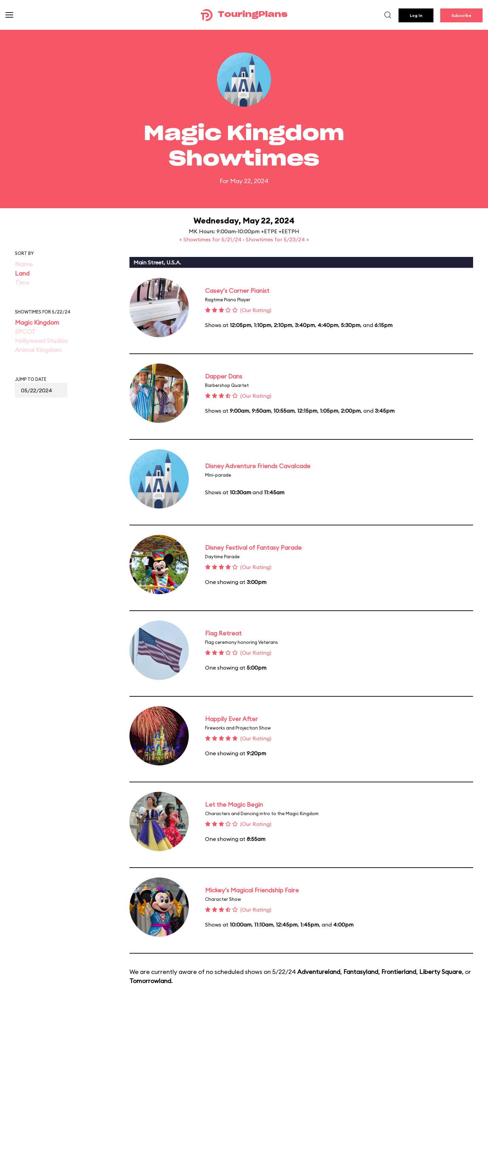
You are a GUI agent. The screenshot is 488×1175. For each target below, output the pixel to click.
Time (22, 282)
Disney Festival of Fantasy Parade (253, 547)
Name (24, 264)
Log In (416, 15)
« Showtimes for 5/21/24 (211, 239)
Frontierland (398, 972)
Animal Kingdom (38, 350)
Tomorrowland (150, 981)
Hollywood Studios (41, 341)
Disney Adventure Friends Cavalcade (257, 466)
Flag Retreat (223, 633)
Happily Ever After (231, 719)
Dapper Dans (223, 376)
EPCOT (25, 331)
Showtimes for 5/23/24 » (277, 239)
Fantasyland (360, 972)
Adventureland (318, 972)
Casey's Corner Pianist (237, 291)
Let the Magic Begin (234, 804)
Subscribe (461, 15)
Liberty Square (440, 972)
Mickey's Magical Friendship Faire (252, 890)
